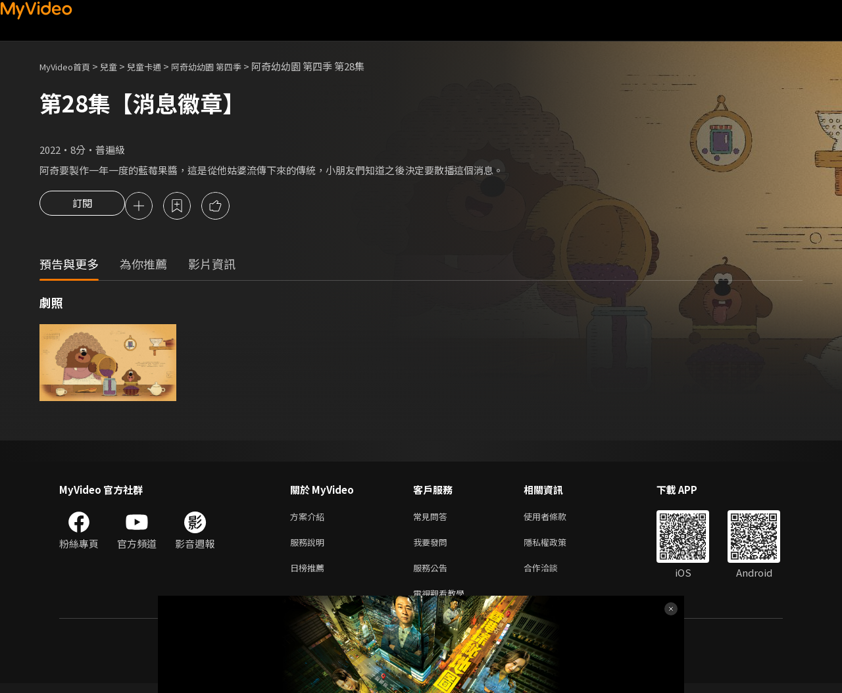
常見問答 (433, 519)
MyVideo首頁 (69, 66)
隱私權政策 (556, 547)
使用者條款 (556, 519)
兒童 (119, 66)
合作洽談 (551, 574)
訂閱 (82, 207)
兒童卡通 (158, 66)
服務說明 (310, 547)
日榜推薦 (310, 574)
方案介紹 (310, 519)
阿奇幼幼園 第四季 (228, 66)
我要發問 (433, 547)
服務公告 (433, 574)
